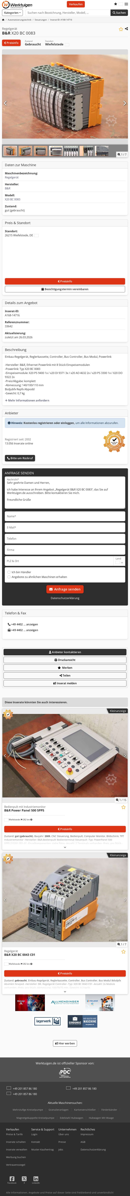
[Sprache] (121, 4)
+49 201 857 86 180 (25, 1088)
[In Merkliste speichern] (121, 29)
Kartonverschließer (85, 1109)
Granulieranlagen (59, 1109)
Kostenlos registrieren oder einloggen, (49, 423)
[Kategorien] (12, 12)
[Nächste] (124, 103)
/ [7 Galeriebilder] (122, 154)
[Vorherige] (5, 103)
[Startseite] (3, 19)
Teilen (65, 675)
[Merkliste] (115, 4)
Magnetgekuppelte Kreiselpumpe (35, 1117)
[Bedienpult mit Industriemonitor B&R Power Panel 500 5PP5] (65, 756)
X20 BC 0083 (12, 199)
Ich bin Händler (21, 572)
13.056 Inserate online (19, 443)
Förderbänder (109, 1109)
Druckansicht (65, 660)
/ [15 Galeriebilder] (121, 800)
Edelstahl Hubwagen (71, 1117)
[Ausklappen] (65, 847)
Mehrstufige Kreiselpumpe (28, 1109)
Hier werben (65, 1043)
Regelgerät (12, 177)
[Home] (19, 19)
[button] (126, 4)
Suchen (119, 13)
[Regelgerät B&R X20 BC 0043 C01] (65, 900)
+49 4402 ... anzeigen (23, 624)
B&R (7, 188)
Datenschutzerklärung (65, 598)
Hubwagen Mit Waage (101, 1117)
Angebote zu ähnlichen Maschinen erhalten (39, 577)
